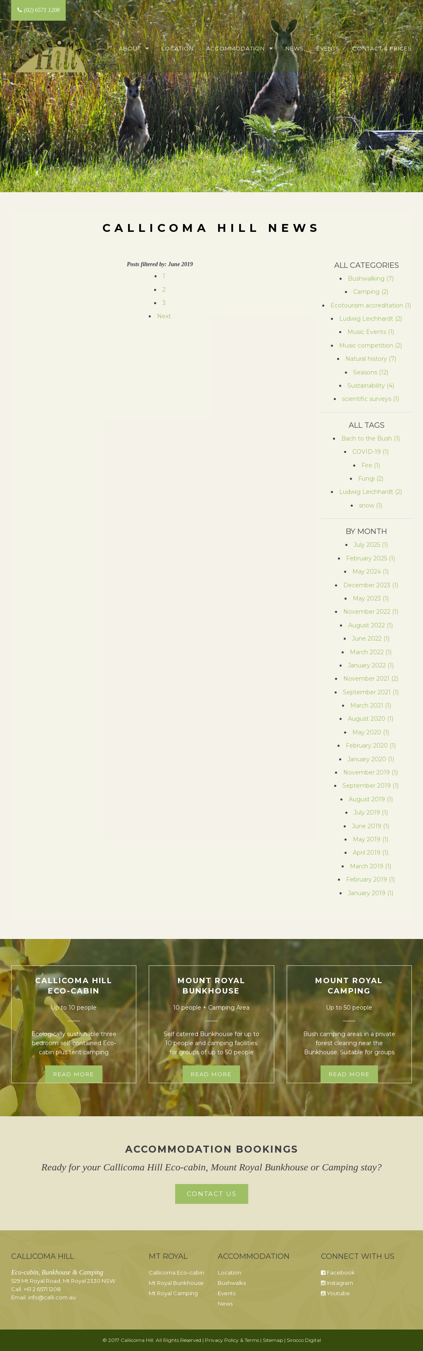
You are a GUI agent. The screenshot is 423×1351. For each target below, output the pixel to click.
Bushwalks (232, 1283)
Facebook (338, 1272)
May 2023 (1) (371, 598)
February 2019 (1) (370, 879)
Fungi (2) (370, 478)
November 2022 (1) (370, 611)
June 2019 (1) (370, 826)
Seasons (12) (370, 372)
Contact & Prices (382, 48)
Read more (73, 1074)
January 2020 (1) (370, 759)
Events (328, 48)
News (294, 48)
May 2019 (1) (370, 839)
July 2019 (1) (371, 812)
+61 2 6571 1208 (42, 1289)
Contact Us (212, 1194)
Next (164, 316)
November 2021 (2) (370, 678)
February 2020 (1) (371, 745)
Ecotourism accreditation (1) (370, 305)
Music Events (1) (370, 332)
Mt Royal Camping (173, 1293)
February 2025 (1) (370, 558)
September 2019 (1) (370, 785)
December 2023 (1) (370, 585)
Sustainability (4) (370, 385)
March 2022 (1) (371, 652)
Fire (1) (370, 465)
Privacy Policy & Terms (232, 1340)
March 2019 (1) (370, 866)
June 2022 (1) (371, 638)
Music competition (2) (370, 345)
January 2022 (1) (371, 665)
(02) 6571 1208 (38, 10)
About (130, 48)
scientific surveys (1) (370, 399)
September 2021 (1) (371, 692)
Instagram (337, 1283)
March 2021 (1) (370, 705)
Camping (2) (370, 291)
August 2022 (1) (370, 625)
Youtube (335, 1293)
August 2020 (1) (370, 718)
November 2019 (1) (370, 772)
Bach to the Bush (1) (370, 438)
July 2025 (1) (371, 544)
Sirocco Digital (304, 1340)
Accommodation (235, 48)
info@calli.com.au (52, 1297)
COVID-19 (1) (370, 451)
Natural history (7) (370, 358)
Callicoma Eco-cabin (176, 1272)
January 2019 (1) (370, 893)
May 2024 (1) (370, 571)
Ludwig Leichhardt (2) (370, 318)
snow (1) (370, 505)
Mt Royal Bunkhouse (176, 1283)
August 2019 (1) (371, 799)
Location (178, 48)
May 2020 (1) (370, 732)
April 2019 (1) (370, 852)
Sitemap (273, 1340)
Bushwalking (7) (371, 278)
